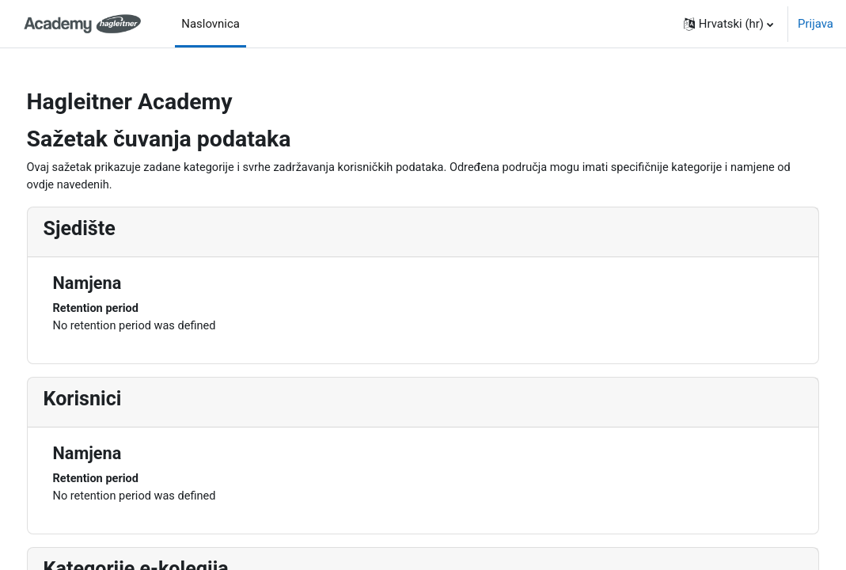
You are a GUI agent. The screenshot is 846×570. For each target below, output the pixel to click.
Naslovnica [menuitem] (210, 24)
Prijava (815, 24)
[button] (728, 24)
